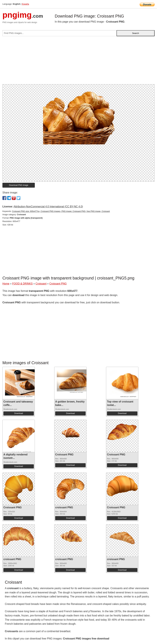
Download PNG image (18, 185)
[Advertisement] (78, 61)
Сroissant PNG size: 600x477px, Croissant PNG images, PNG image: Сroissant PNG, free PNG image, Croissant (61, 211)
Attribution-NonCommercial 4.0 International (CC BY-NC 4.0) (48, 206)
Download (18, 413)
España (25, 4)
